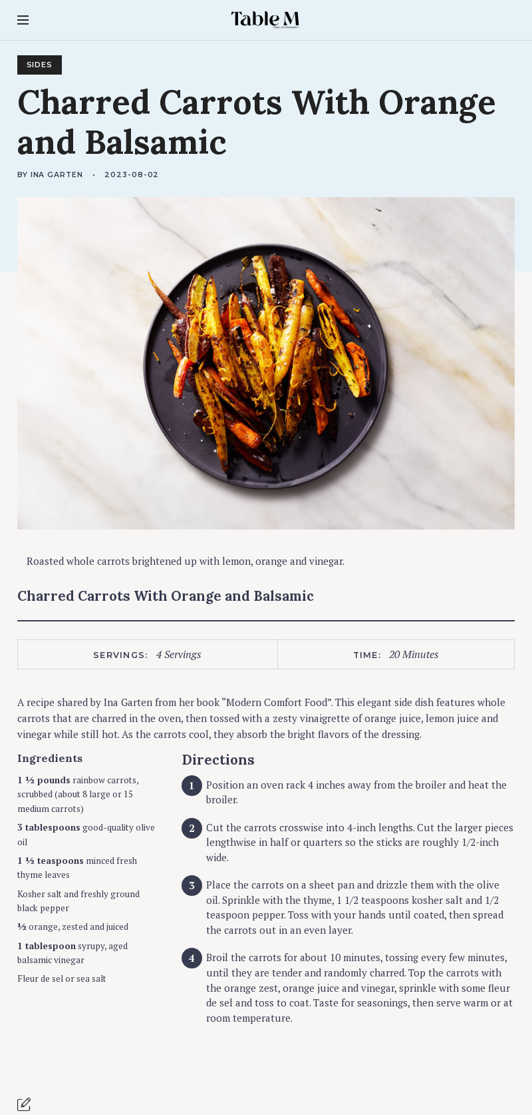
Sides (40, 65)
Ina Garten (57, 175)
